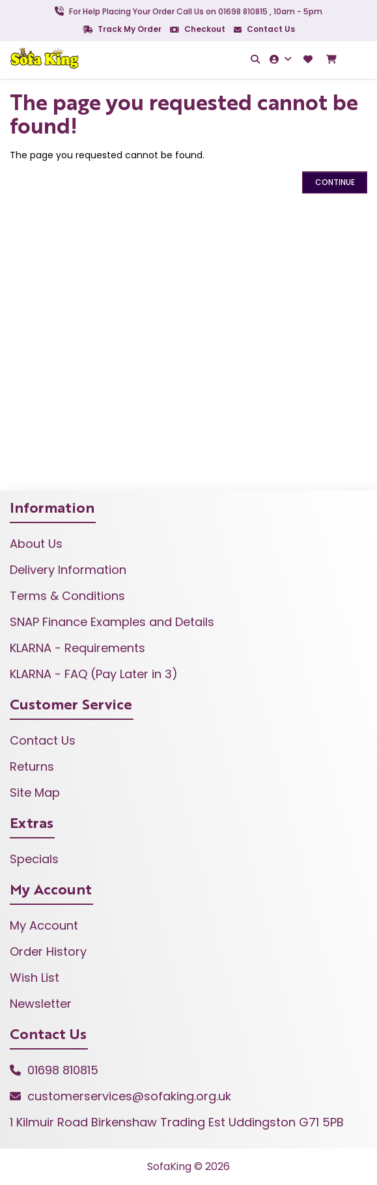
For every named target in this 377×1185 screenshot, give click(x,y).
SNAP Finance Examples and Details (112, 622)
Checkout (197, 29)
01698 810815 (62, 1070)
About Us (36, 543)
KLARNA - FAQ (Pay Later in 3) (94, 674)
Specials (34, 859)
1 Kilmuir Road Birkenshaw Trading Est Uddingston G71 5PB (177, 1122)
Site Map (35, 792)
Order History (48, 951)
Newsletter (41, 1003)
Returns (32, 766)
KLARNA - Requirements (77, 648)
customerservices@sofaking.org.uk (129, 1096)
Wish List (34, 977)
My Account (44, 925)
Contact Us (264, 29)
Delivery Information (68, 570)
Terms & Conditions (67, 596)
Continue (335, 182)
